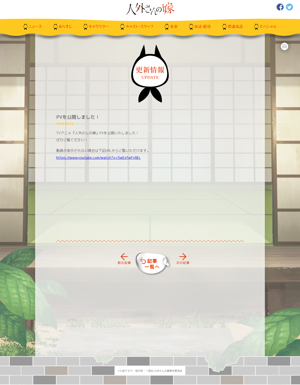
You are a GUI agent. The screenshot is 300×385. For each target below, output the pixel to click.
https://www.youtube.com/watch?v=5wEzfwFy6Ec (98, 157)
